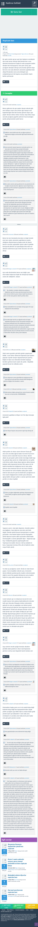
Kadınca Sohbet (13, 3)
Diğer (16, 851)
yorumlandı (27, 129)
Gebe (27, 909)
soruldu (9, 55)
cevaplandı (19, 104)
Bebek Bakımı (10, 909)
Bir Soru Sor (16, 12)
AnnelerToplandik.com (6, 911)
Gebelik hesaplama (19, 909)
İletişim (3, 909)
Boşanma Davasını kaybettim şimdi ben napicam (15, 846)
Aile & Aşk (11, 54)
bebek (31, 909)
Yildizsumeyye (11, 869)
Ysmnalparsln (11, 896)
